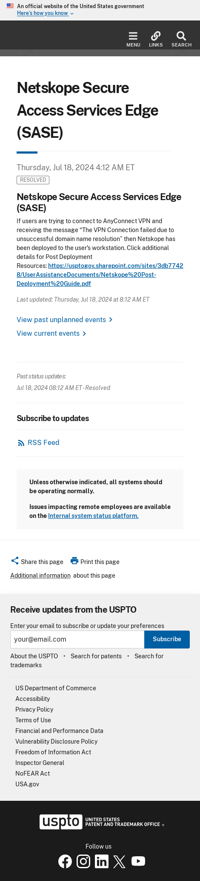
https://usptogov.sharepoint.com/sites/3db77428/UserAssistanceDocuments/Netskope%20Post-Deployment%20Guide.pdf (100, 274)
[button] (36, 563)
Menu (133, 39)
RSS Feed (44, 443)
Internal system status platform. (93, 515)
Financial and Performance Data (59, 730)
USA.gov (27, 784)
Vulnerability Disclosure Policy (56, 741)
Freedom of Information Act (53, 752)
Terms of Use (33, 720)
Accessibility (32, 698)
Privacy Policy (34, 709)
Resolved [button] (33, 180)
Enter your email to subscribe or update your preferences (87, 626)
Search (181, 39)
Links (156, 39)
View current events (48, 333)
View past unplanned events (61, 320)
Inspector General (39, 762)
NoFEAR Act (32, 773)
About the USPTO (34, 656)
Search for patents (96, 656)
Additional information (40, 575)
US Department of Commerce (55, 688)
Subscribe (167, 639)
